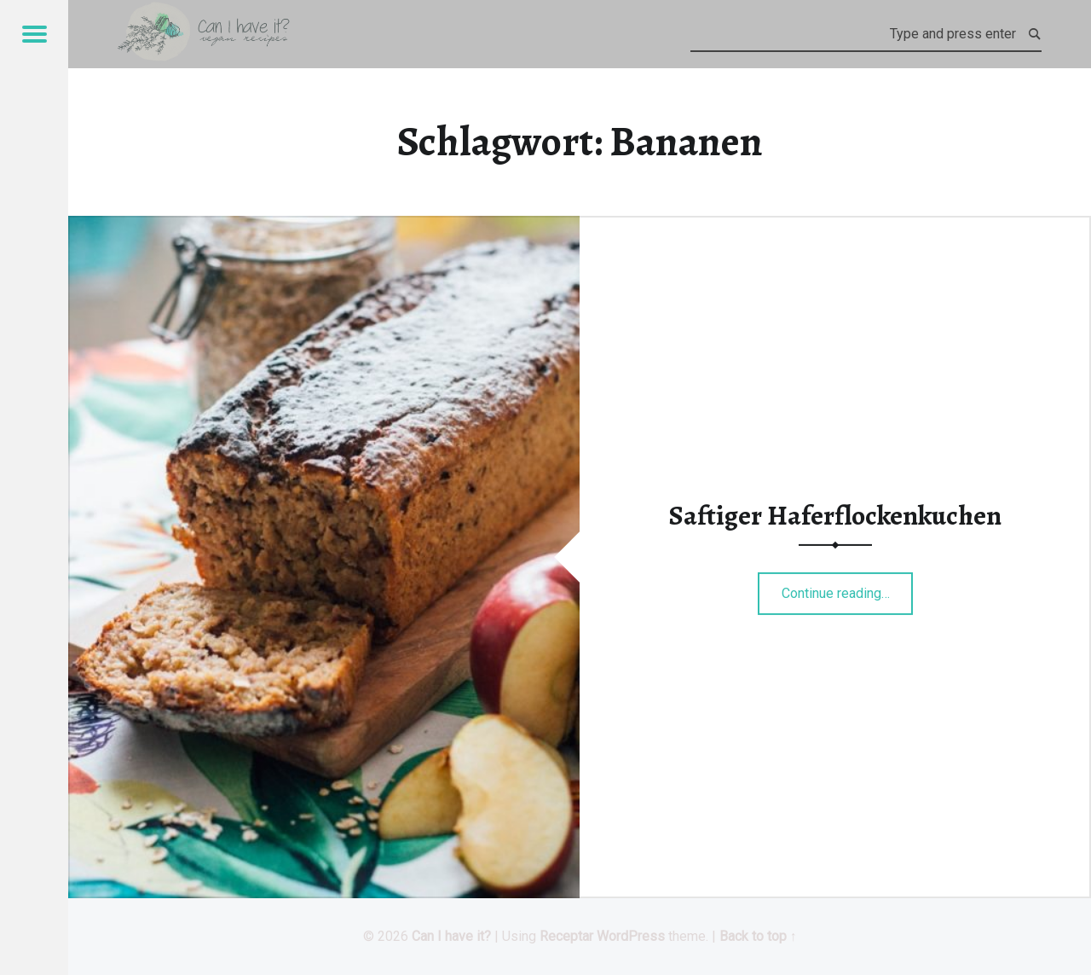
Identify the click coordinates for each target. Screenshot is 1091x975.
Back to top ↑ (758, 936)
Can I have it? (451, 936)
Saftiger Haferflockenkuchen (835, 515)
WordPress (631, 936)
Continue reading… (848, 587)
